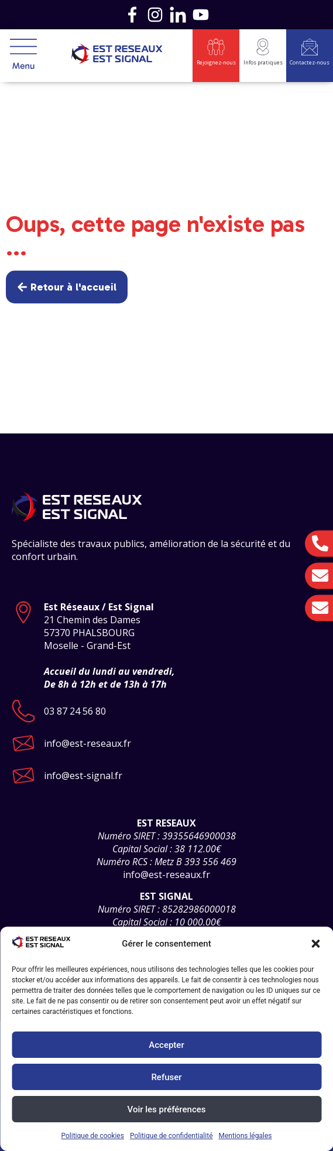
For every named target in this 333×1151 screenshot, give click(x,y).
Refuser (166, 1077)
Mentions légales (245, 1136)
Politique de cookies (92, 1136)
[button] (315, 944)
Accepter (166, 1045)
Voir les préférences (167, 1109)
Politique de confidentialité (171, 1136)
